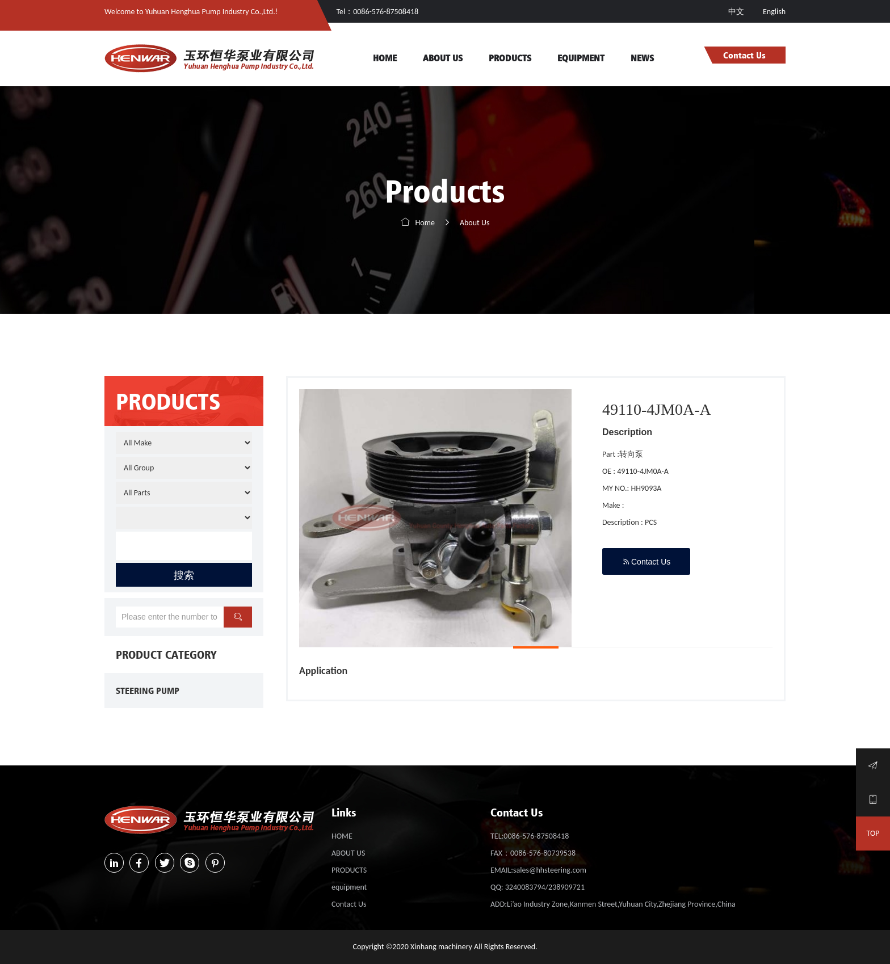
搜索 (184, 575)
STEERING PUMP (147, 690)
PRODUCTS (510, 58)
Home (425, 223)
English (774, 11)
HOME (385, 58)
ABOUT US (443, 58)
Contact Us (744, 55)
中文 (737, 11)
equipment (580, 58)
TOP (873, 833)
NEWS (642, 58)
